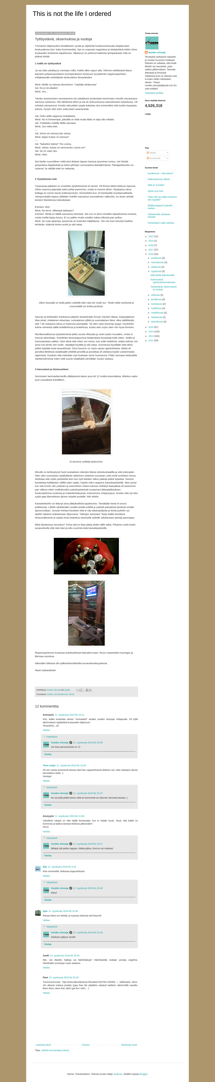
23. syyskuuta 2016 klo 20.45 (64, 977)
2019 (151, 240)
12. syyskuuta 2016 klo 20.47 (88, 793)
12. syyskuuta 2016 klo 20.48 (88, 888)
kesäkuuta (156, 299)
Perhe (71, 694)
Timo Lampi (49, 765)
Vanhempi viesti (129, 1045)
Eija (45, 866)
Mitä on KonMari (156, 185)
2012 (151, 340)
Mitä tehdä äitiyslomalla (162, 275)
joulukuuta (156, 258)
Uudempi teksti (43, 1045)
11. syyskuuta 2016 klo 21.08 (69, 816)
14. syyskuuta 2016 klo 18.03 (64, 955)
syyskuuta (156, 271)
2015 (151, 327)
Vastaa (46, 730)
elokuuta (155, 295)
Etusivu (86, 1045)
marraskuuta (157, 262)
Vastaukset (51, 736)
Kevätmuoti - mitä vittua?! (161, 173)
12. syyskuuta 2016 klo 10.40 (63, 911)
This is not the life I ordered (72, 13)
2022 (151, 236)
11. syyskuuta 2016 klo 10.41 (69, 714)
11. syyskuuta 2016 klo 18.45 (71, 765)
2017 (151, 249)
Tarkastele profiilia (154, 93)
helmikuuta (157, 317)
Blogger (143, 1074)
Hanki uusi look (155, 191)
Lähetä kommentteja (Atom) (55, 1050)
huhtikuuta (156, 308)
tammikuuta (157, 321)
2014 (151, 331)
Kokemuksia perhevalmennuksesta (163, 281)
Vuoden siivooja (59, 742)
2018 (151, 245)
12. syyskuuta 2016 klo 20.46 (88, 742)
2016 (151, 254)
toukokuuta (157, 304)
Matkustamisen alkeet (159, 179)
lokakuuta (156, 267)
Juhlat (49, 694)
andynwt (118, 1074)
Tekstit (151, 152)
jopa (45, 911)
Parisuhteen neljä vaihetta (161, 223)
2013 (151, 336)
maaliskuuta (157, 312)
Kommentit (153, 158)
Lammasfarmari (61, 694)
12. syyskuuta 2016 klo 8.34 (62, 866)
